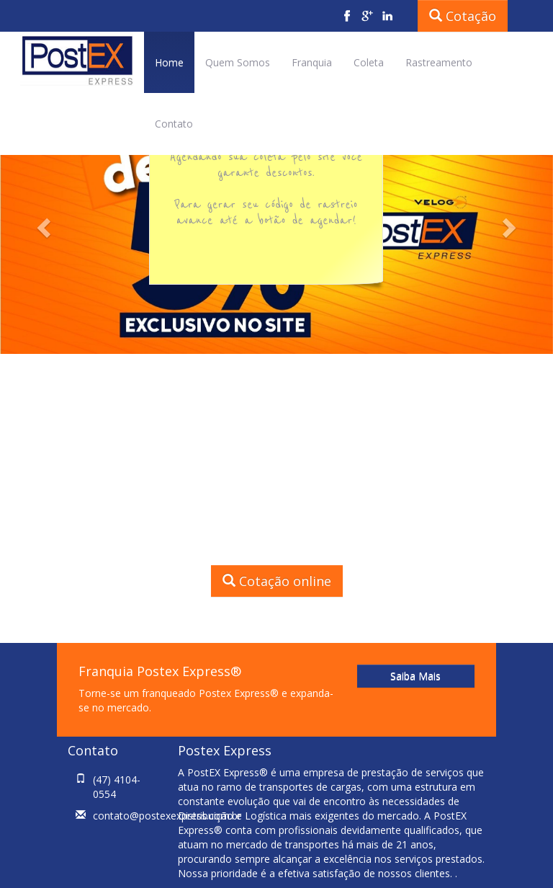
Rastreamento (438, 62)
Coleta (369, 62)
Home (169, 62)
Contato (174, 123)
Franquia (312, 62)
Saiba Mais (415, 676)
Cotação (462, 16)
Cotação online (276, 581)
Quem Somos (237, 62)
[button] (41, 224)
